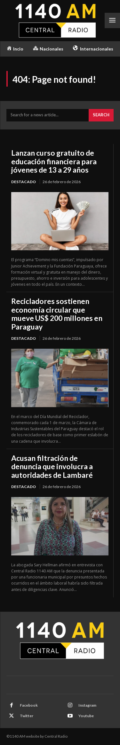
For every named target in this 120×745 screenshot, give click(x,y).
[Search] (101, 115)
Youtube (86, 715)
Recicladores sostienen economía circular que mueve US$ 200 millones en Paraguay (56, 314)
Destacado (23, 181)
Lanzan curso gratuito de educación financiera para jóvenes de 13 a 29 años (54, 161)
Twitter (26, 715)
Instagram (87, 705)
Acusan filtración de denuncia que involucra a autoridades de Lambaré (52, 466)
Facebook (29, 705)
